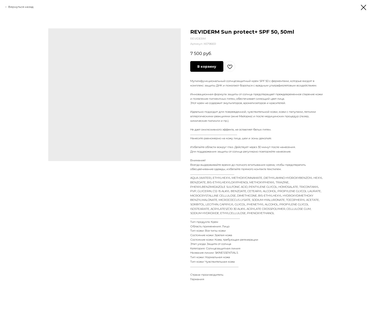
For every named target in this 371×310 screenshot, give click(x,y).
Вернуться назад (20, 7)
